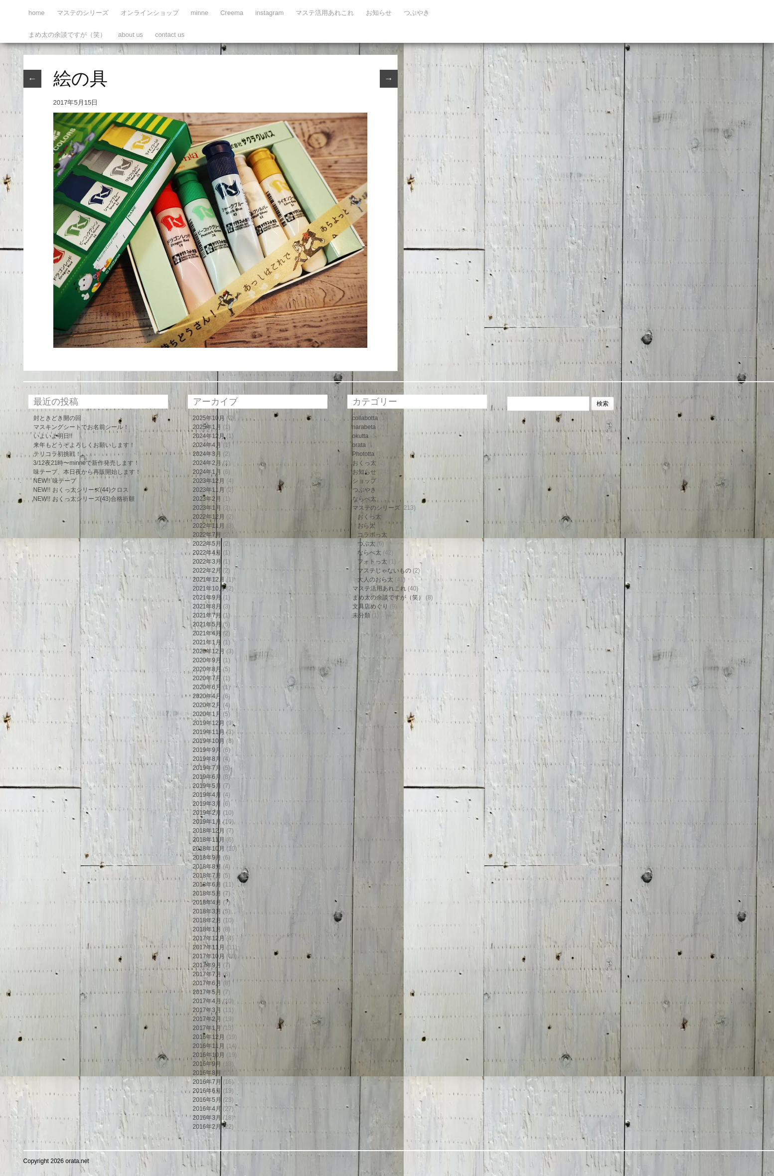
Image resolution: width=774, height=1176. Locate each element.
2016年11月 (209, 1045)
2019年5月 (207, 785)
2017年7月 (207, 974)
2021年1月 (207, 642)
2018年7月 (207, 875)
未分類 (361, 615)
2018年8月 (207, 866)
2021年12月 (209, 579)
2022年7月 (207, 534)
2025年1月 (207, 427)
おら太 (366, 525)
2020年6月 (207, 687)
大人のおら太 (375, 579)
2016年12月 (209, 1036)
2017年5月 (207, 992)
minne (199, 12)
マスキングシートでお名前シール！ (81, 427)
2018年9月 (207, 857)
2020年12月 (209, 651)
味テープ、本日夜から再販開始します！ (87, 471)
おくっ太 (364, 462)
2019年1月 (207, 821)
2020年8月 (207, 669)
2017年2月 (207, 1019)
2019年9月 (207, 749)
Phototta (363, 453)
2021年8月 (207, 606)
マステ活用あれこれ (325, 12)
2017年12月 (209, 938)
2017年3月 (207, 1010)
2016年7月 (207, 1081)
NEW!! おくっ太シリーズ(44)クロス (81, 489)
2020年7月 (207, 678)
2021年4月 (207, 633)
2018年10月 (209, 848)
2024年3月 (207, 453)
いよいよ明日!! (53, 436)
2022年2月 (207, 570)
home (36, 12)
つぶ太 (366, 543)
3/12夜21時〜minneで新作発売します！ (86, 462)
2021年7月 (207, 615)
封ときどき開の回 (57, 418)
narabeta (364, 427)
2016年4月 (207, 1108)
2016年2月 (207, 1126)
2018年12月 (209, 830)
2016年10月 (209, 1054)
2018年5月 (207, 893)
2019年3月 (207, 803)
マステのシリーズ (83, 12)
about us (130, 34)
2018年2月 (207, 920)
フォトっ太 (372, 561)
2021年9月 (207, 597)
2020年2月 (207, 705)
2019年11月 (209, 732)
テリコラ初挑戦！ (57, 453)
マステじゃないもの (384, 570)
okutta (360, 436)
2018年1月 (207, 929)
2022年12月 (209, 516)
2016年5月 (207, 1099)
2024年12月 (209, 436)
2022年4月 (207, 552)
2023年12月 (209, 480)
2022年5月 (207, 543)
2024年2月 (207, 462)
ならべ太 (364, 498)
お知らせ (379, 12)
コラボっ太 (372, 534)
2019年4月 (207, 794)
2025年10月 (209, 418)
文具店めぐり (370, 606)
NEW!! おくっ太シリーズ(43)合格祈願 (84, 498)
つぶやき (417, 12)
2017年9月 (207, 965)
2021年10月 (209, 588)
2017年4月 (207, 1001)
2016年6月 (207, 1090)
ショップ (364, 480)
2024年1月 (207, 471)
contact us (169, 34)
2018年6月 (207, 884)
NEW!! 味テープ (54, 480)
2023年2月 (207, 498)
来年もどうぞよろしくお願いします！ (84, 444)
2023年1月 (207, 507)
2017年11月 (209, 947)
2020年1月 (207, 714)
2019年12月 (209, 723)
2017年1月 (207, 1028)
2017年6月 (207, 983)
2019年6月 (207, 776)
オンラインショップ (150, 12)
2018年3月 (207, 911)
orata (359, 444)
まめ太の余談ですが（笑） (67, 34)
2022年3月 (207, 561)
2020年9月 (207, 660)
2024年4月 (207, 444)
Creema (231, 12)
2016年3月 (207, 1117)
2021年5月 (207, 624)
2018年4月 (207, 902)
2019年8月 (207, 758)
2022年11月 (209, 525)
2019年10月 (209, 740)
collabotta (365, 418)
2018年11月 (209, 839)
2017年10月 (209, 956)
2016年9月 (207, 1063)
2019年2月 (207, 812)
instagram (269, 12)
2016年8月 (207, 1072)
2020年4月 (207, 696)
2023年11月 (209, 489)
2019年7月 (207, 767)
